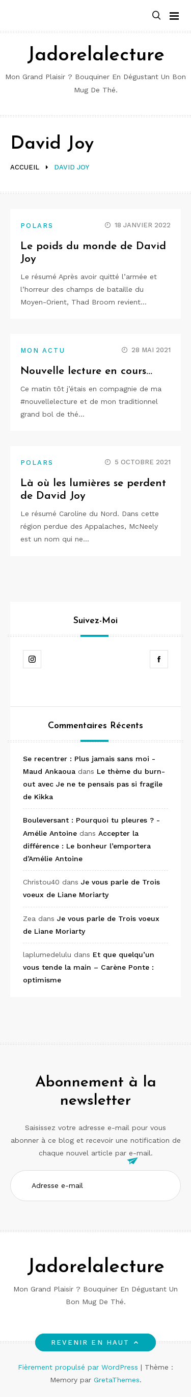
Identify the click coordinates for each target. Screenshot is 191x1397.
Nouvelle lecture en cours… (86, 371)
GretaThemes (117, 1380)
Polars (36, 225)
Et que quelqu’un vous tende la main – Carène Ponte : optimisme (88, 967)
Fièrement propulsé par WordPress (79, 1367)
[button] (156, 16)
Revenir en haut (95, 1342)
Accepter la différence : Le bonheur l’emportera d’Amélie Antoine (87, 846)
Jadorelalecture (96, 55)
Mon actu (42, 350)
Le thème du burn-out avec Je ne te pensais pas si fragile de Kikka (94, 784)
